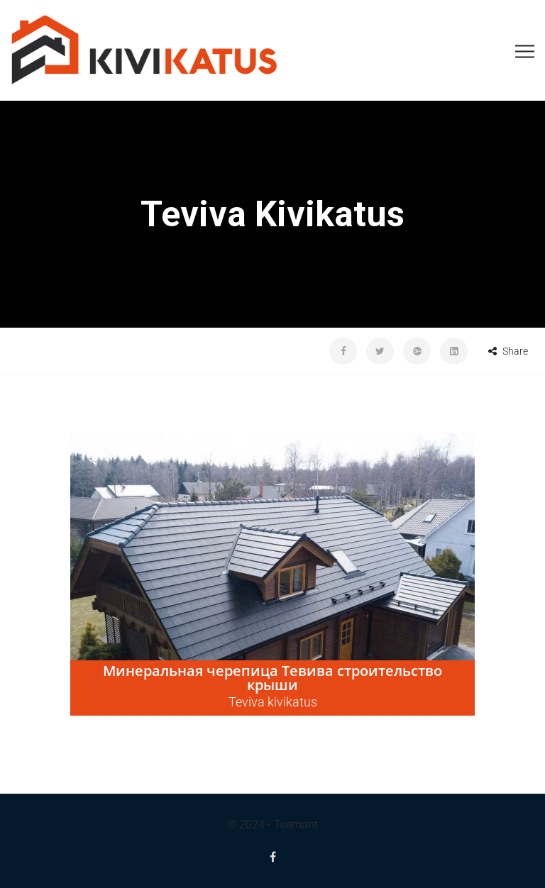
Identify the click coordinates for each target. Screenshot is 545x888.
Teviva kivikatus (273, 701)
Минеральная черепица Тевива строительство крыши (272, 677)
